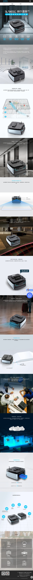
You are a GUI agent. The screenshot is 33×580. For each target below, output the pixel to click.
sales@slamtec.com (23, 576)
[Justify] (30, 1)
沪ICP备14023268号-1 (24, 578)
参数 (20, 3)
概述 (12, 3)
